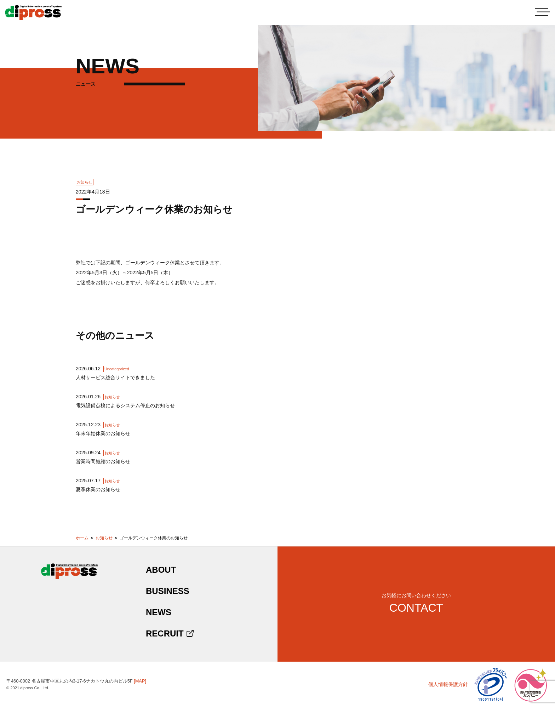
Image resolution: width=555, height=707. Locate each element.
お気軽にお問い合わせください (416, 603)
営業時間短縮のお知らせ (103, 461)
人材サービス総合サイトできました (115, 377)
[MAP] (140, 681)
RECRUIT (170, 633)
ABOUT (161, 569)
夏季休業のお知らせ (98, 489)
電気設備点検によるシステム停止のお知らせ (125, 405)
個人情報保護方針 (448, 684)
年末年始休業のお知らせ (103, 433)
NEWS (158, 612)
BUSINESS (167, 591)
